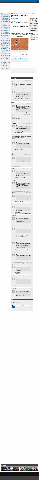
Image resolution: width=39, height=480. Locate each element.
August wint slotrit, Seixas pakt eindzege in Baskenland (5, 28)
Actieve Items (1, 2)
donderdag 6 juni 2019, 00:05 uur (27, 203)
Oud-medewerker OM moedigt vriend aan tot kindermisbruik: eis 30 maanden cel (5, 30)
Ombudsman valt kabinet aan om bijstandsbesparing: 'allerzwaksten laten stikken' (5, 15)
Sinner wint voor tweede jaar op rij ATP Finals (5, 65)
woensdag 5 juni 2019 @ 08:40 (20, 143)
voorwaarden (18, 309)
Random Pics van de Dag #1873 (34, 34)
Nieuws (4, 2)
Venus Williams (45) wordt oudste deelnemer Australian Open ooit (5, 63)
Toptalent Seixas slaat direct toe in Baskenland (5, 58)
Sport (14, 13)
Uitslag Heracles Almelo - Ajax (5, 25)
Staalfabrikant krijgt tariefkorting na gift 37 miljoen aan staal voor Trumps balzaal (5, 43)
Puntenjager (13, 88)
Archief (15, 2)
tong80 (13, 114)
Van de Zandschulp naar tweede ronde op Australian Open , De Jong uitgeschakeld (5, 62)
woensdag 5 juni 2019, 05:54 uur (27, 103)
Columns (6, 2)
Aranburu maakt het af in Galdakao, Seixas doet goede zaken (5, 55)
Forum (34, 2)
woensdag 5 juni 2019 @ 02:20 (20, 126)
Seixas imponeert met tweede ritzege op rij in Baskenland (5, 57)
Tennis (16, 13)
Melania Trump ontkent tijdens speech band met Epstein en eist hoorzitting (5, 21)
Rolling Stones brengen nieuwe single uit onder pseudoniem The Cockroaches (5, 23)
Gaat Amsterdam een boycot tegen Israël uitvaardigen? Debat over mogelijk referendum (5, 33)
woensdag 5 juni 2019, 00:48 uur (27, 80)
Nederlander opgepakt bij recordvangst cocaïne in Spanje (5, 14)
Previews (11, 2)
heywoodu (13, 103)
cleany (13, 134)
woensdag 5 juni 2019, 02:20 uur (27, 88)
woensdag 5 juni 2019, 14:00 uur (27, 168)
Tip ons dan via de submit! (23, 58)
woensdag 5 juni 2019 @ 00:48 (20, 106)
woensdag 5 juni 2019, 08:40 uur (27, 123)
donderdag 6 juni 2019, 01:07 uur (27, 225)
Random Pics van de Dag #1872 (5, 16)
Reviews (8, 2)
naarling (13, 168)
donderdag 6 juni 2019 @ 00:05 (20, 255)
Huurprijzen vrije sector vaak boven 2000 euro (5, 19)
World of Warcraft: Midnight (34, 36)
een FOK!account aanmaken (16, 302)
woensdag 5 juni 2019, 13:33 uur (27, 154)
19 (27, 56)
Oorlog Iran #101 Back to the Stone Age (5, 45)
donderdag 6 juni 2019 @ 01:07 (20, 243)
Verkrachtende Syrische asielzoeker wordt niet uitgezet (5, 50)
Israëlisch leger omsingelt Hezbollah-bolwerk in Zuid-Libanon (5, 32)
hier (34, 31)
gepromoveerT (14, 80)
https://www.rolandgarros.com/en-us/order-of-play (20, 178)
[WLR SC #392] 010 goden (5, 47)
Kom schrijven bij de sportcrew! (20, 60)
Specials (13, 2)
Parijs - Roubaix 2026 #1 (5, 48)
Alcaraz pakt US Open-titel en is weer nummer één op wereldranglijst (5, 66)
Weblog (36, 2)
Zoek (38, 2)
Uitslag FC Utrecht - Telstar (5, 29)
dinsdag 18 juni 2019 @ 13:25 (20, 291)
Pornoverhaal (5, 24)
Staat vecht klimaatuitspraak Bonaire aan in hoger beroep (5, 18)
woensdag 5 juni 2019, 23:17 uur (27, 192)
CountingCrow (14, 180)
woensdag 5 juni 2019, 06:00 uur (27, 114)
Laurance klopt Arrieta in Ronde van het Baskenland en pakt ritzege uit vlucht (5, 56)
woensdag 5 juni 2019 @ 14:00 (20, 218)
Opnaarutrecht (14, 123)
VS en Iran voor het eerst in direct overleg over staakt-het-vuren (5, 27)
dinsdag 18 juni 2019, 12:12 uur (27, 263)
